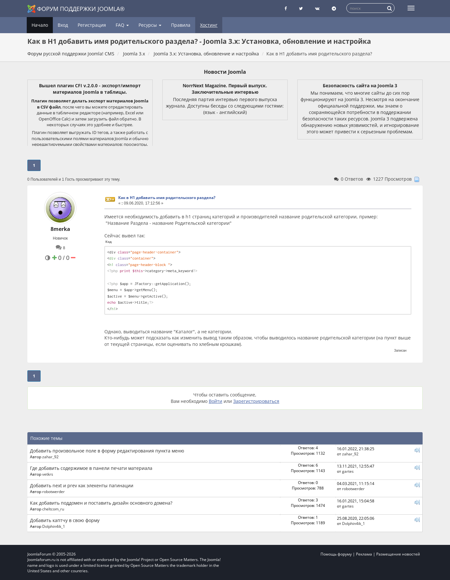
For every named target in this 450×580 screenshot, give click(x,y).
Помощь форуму (336, 554)
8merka (60, 229)
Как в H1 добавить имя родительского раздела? (166, 197)
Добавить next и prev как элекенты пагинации (81, 485)
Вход (63, 25)
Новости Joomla (225, 71)
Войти (215, 401)
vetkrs (47, 474)
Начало (40, 25)
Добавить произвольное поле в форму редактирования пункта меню (107, 451)
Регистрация (92, 25)
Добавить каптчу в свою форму (65, 520)
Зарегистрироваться (256, 401)
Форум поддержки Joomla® (76, 9)
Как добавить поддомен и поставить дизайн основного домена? (101, 503)
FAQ (122, 25)
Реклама (364, 554)
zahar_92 (50, 456)
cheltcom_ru (53, 508)
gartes (348, 471)
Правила (180, 25)
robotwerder (53, 491)
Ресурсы (150, 25)
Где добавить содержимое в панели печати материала (91, 468)
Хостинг (208, 25)
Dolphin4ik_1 (53, 526)
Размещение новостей (398, 554)
